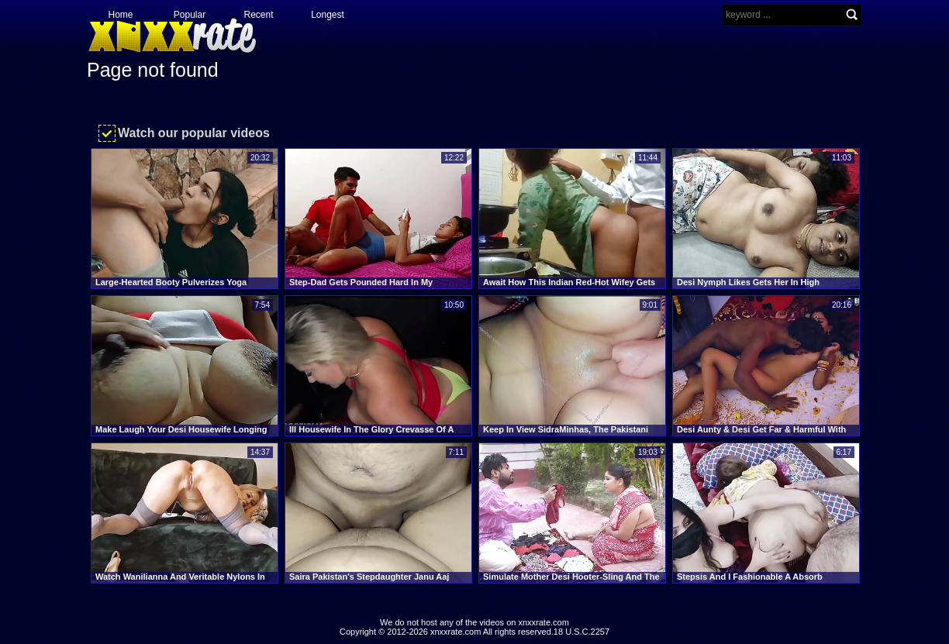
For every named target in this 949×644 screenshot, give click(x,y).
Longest (327, 14)
